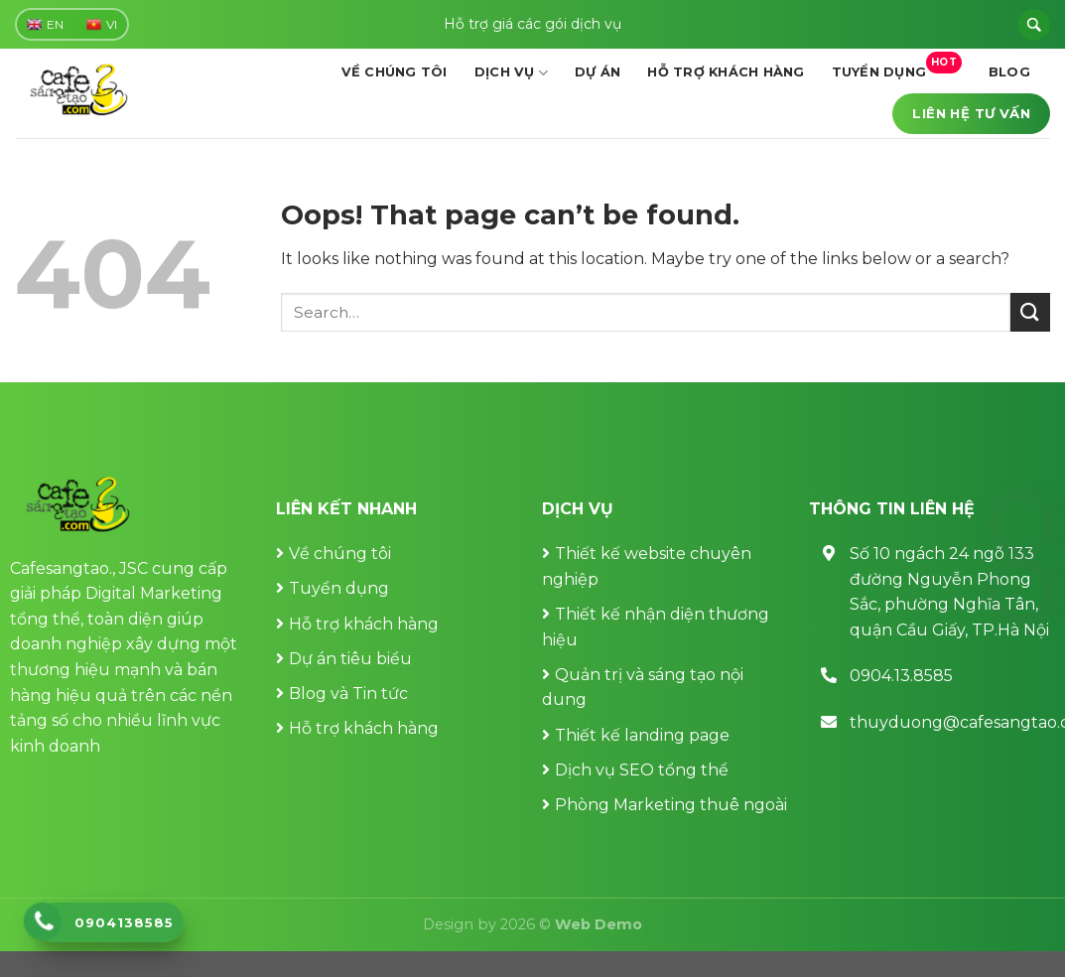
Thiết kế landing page (642, 735)
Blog (1009, 72)
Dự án (597, 72)
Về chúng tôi (394, 72)
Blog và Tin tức (348, 693)
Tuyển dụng (897, 66)
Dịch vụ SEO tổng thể (642, 770)
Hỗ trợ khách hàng (725, 72)
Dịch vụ (511, 73)
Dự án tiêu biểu (350, 658)
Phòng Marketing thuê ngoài (671, 804)
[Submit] (1030, 312)
